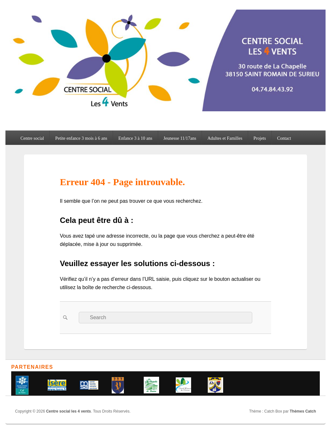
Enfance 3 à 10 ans (135, 138)
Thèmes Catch (303, 411)
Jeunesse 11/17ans (180, 138)
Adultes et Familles (224, 138)
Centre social (32, 138)
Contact (284, 138)
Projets (260, 138)
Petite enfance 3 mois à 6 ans (81, 138)
